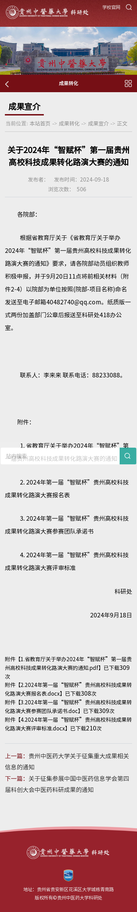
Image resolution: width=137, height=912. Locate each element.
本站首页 (40, 123)
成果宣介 (98, 123)
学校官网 (111, 7)
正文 (122, 123)
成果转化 (69, 123)
